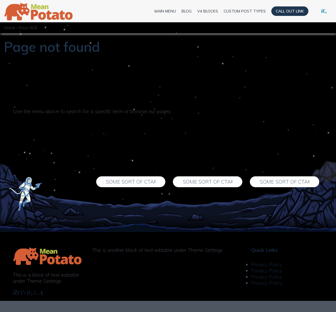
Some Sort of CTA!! (131, 182)
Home (9, 27)
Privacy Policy (266, 264)
